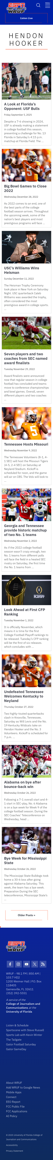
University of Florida (19, 1011)
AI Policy (11, 1116)
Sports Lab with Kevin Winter (24, 1035)
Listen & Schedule (17, 1025)
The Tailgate (13, 1039)
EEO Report (13, 1102)
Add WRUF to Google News (23, 1087)
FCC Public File (15, 1106)
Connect (11, 1097)
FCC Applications (16, 1111)
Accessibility (12, 1145)
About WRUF (14, 1083)
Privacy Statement (14, 1151)
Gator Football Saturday (21, 1044)
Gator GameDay (16, 1049)
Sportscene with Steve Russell (25, 1030)
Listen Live (26, 18)
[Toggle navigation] (47, 4)
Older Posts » (26, 915)
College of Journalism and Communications (23, 1006)
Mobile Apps (13, 1092)
